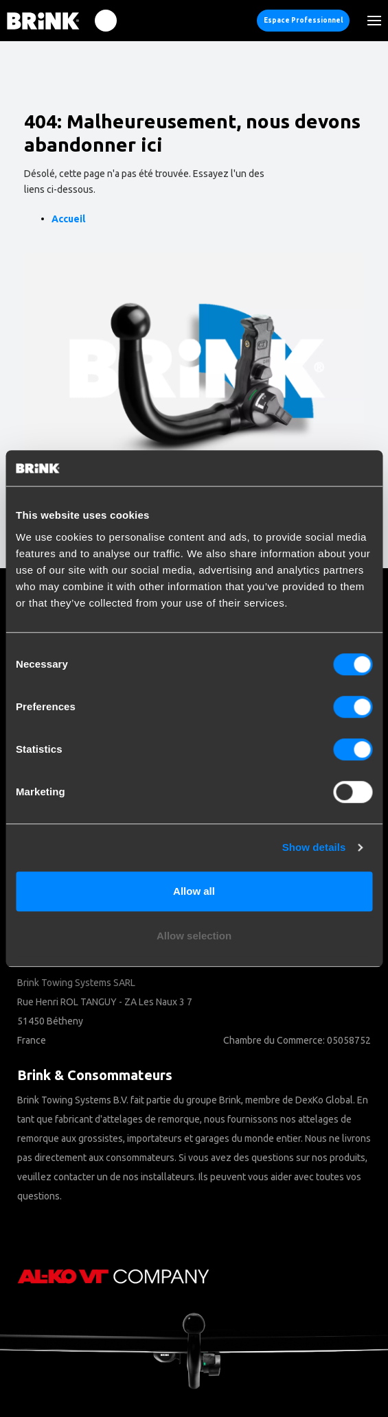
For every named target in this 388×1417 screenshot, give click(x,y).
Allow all (194, 891)
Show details (314, 847)
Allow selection (194, 935)
